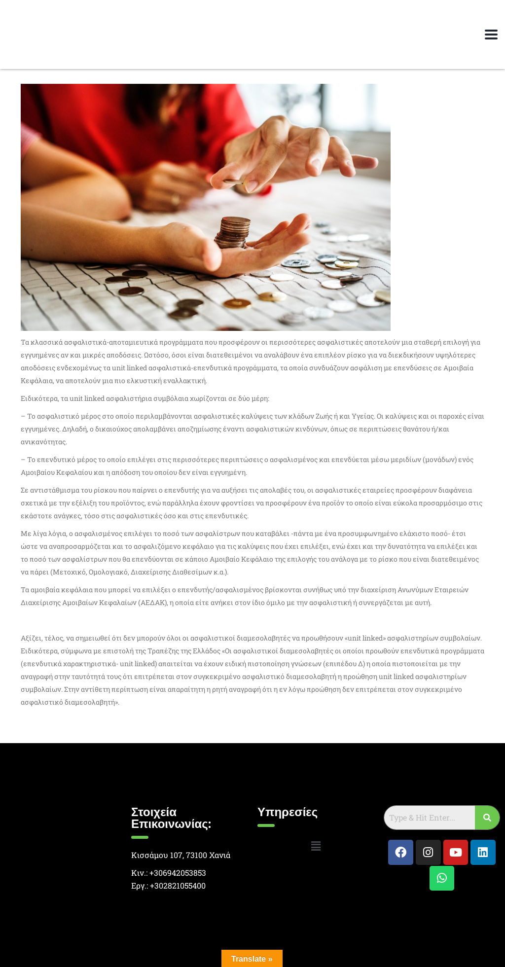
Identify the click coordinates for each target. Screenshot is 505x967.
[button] (315, 846)
